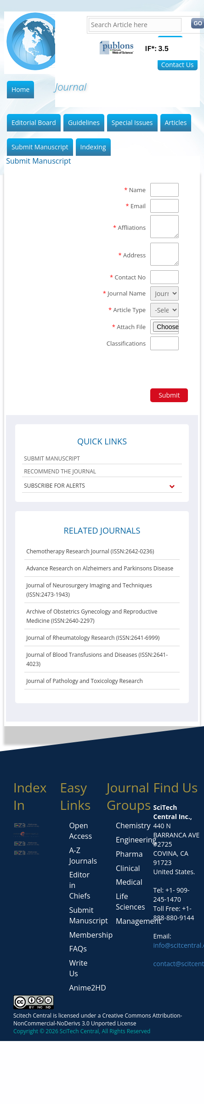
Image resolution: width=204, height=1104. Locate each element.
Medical (129, 882)
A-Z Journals (83, 855)
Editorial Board (33, 122)
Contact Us (177, 64)
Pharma (129, 854)
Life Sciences (130, 901)
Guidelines (84, 122)
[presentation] (76, 368)
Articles (176, 122)
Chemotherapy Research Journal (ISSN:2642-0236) (90, 551)
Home (20, 89)
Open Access (80, 830)
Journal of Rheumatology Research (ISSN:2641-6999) (92, 638)
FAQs (77, 949)
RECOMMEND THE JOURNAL (60, 471)
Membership (91, 935)
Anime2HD (87, 988)
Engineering (136, 840)
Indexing (93, 146)
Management (138, 921)
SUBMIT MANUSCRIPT (52, 458)
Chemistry (133, 825)
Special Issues (132, 122)
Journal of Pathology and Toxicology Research (84, 681)
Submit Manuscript (39, 146)
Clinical (128, 868)
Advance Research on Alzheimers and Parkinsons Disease (99, 568)
